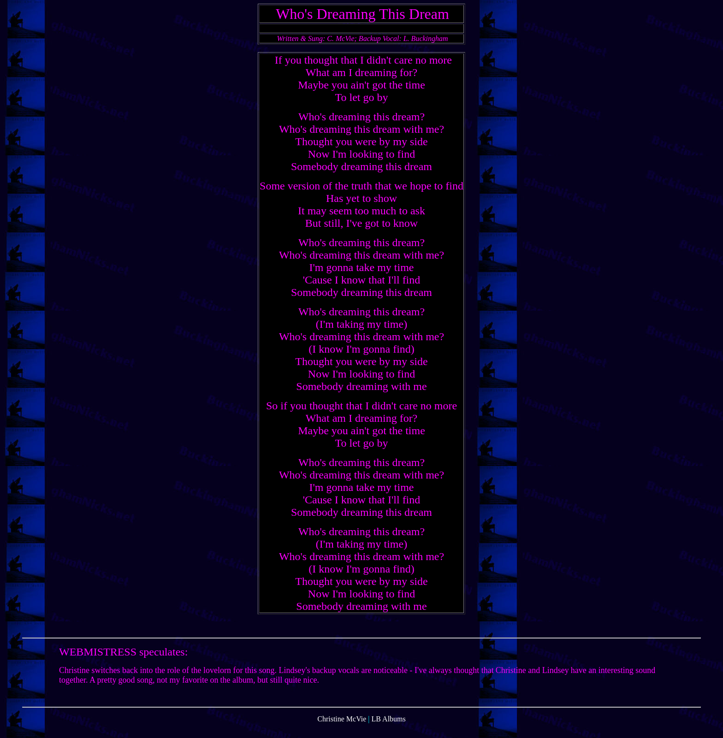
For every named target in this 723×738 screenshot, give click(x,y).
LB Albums (389, 730)
